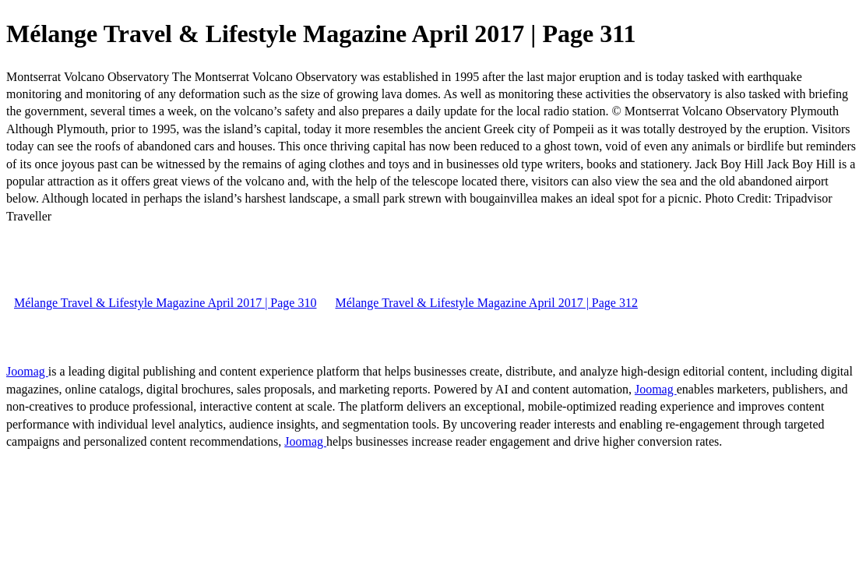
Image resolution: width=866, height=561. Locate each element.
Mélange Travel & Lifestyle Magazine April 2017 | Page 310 (165, 302)
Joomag (27, 371)
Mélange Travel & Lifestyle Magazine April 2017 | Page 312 (486, 302)
